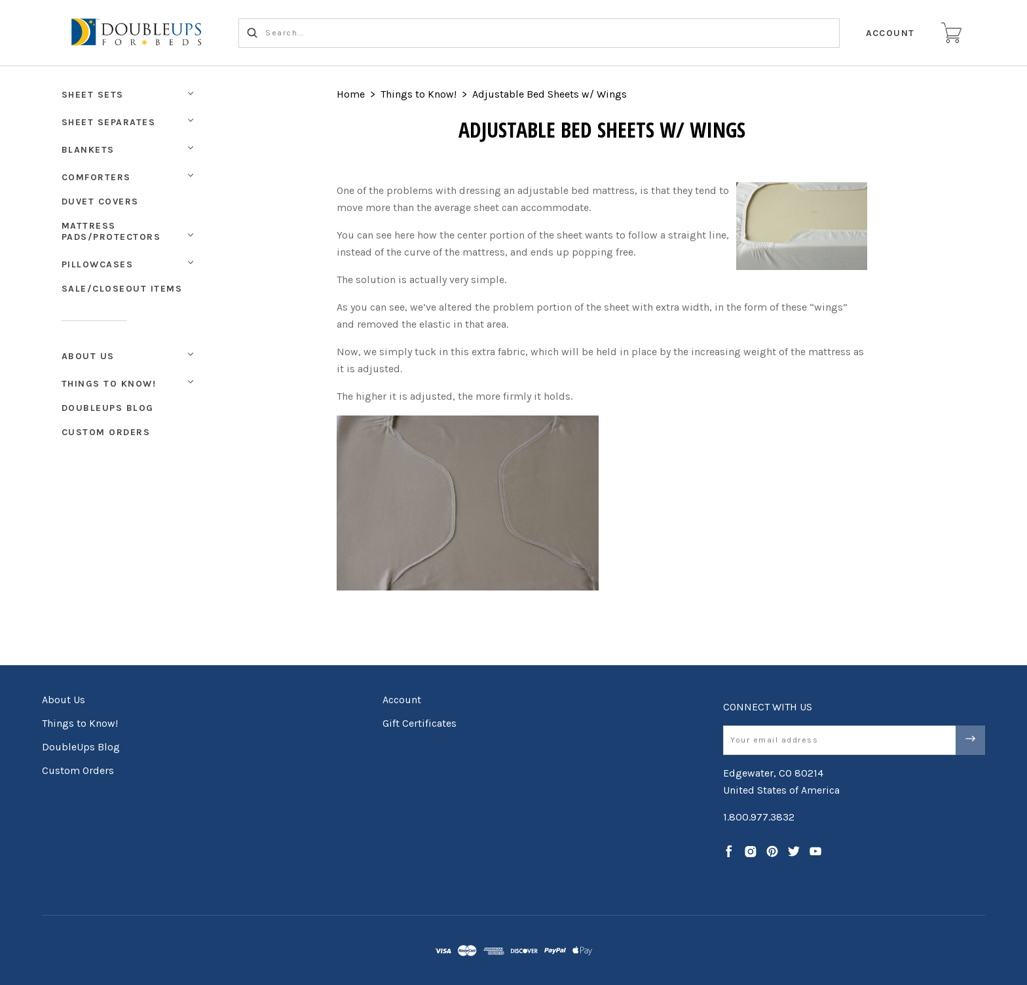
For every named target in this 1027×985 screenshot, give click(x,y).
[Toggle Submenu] (190, 354)
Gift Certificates (420, 723)
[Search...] (539, 33)
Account (891, 33)
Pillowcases (98, 264)
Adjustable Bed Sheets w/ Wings (549, 94)
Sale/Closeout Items (122, 288)
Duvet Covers (100, 201)
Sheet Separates (109, 122)
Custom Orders (106, 432)
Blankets (88, 149)
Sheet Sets (93, 94)
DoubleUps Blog (108, 408)
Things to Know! (109, 383)
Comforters (96, 177)
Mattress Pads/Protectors (111, 231)
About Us (88, 356)
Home (351, 94)
